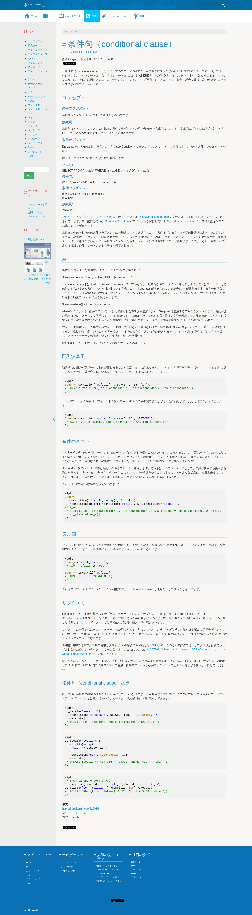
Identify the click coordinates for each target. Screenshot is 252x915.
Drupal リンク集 (37, 216)
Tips (142, 16)
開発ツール (34, 45)
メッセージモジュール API (107, 869)
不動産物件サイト (37, 239)
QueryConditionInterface (153, 216)
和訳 (94, 16)
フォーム (33, 117)
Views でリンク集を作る (106, 866)
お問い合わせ (35, 212)
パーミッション (36, 96)
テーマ (31, 79)
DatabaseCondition (117, 221)
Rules (31, 147)
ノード (31, 87)
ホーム (34, 16)
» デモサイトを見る (40, 275)
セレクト (67, 216)
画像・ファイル (36, 49)
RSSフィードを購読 (70, 862)
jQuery (31, 58)
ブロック (33, 125)
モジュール (34, 138)
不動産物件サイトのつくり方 (108, 881)
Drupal (35, 910)
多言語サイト (35, 67)
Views (31, 100)
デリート (101, 216)
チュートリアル (73, 16)
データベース (35, 83)
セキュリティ (35, 62)
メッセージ (34, 130)
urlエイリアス (35, 143)
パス (30, 92)
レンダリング (35, 151)
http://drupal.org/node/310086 (80, 808)
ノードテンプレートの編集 (107, 877)
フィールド (34, 105)
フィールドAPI (102, 873)
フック (31, 121)
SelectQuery (73, 618)
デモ (51, 16)
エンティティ (35, 41)
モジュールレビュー (118, 16)
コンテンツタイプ (37, 54)
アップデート (84, 216)
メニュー (33, 134)
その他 (31, 155)
